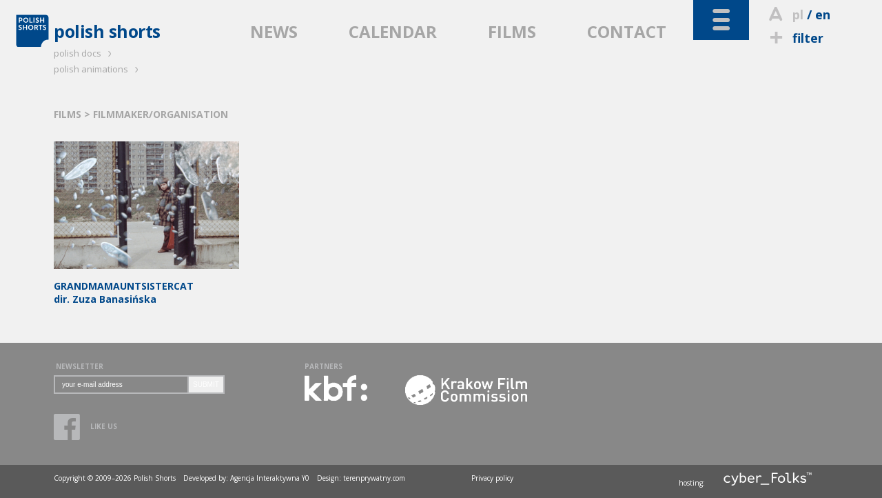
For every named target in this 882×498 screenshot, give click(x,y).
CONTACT (626, 31)
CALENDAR (393, 31)
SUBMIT (206, 384)
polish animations (98, 69)
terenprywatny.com (374, 478)
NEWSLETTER (79, 366)
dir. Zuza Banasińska (146, 286)
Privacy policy (492, 478)
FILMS (512, 31)
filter (794, 38)
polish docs (85, 53)
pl (797, 14)
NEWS (274, 31)
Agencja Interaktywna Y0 (269, 478)
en (822, 14)
